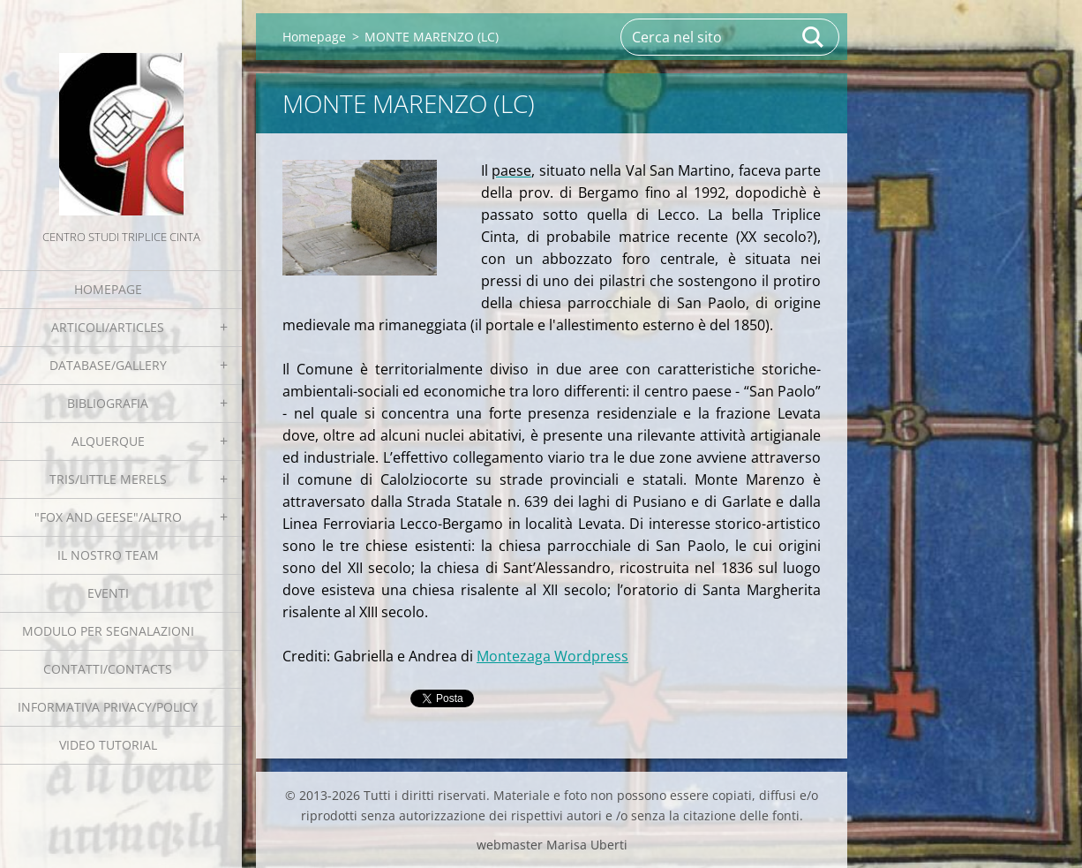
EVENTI (108, 593)
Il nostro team (108, 555)
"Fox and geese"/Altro (108, 517)
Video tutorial (108, 744)
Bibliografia (107, 403)
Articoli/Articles (107, 327)
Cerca (813, 37)
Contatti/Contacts (107, 668)
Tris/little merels (108, 479)
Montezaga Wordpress (552, 656)
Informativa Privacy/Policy (108, 706)
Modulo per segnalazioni (108, 631)
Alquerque (108, 441)
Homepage (108, 289)
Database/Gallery (108, 365)
